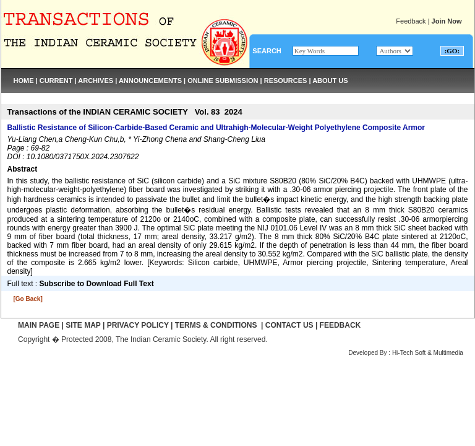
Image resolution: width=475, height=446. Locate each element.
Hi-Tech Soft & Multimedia (427, 352)
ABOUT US (330, 80)
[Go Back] (28, 298)
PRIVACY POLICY (138, 325)
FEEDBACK (340, 325)
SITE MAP (83, 325)
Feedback (411, 21)
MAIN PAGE (38, 325)
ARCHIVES (95, 80)
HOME (24, 80)
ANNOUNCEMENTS (150, 80)
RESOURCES (285, 80)
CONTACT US (289, 325)
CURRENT (56, 80)
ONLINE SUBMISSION (222, 80)
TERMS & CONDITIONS (216, 325)
